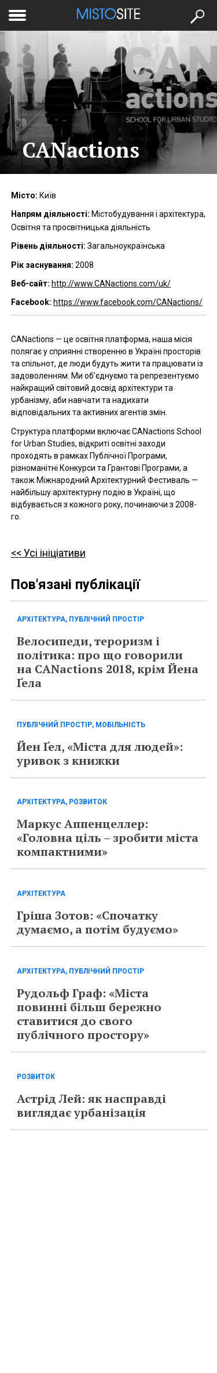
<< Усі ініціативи (48, 553)
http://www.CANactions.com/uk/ (111, 283)
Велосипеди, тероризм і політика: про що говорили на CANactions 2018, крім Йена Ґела (107, 662)
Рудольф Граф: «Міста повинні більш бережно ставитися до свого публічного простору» (89, 1014)
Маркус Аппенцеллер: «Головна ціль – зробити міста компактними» (107, 837)
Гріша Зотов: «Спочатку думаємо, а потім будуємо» (97, 922)
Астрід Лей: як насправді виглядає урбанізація (91, 1105)
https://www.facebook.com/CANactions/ (128, 302)
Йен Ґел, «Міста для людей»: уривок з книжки (100, 753)
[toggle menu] (17, 13)
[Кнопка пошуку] (196, 15)
